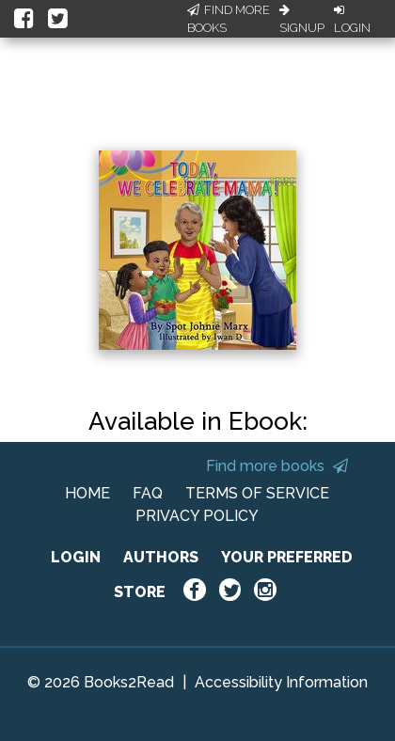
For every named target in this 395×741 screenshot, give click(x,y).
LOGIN (76, 557)
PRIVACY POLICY (197, 516)
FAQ (148, 493)
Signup (301, 20)
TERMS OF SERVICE (257, 493)
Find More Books (228, 19)
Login (352, 20)
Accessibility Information (281, 682)
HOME (87, 493)
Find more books (277, 466)
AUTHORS (160, 557)
